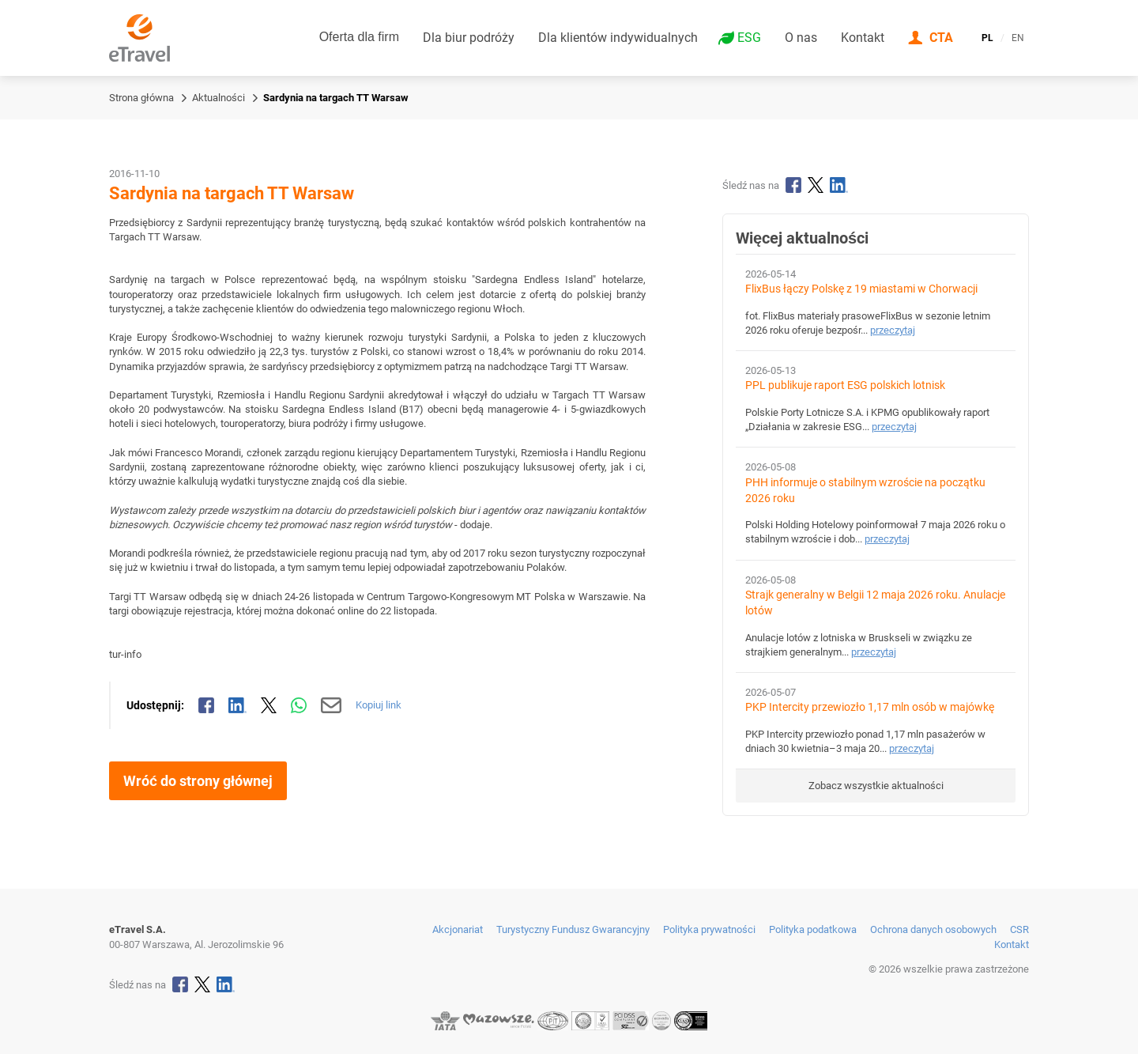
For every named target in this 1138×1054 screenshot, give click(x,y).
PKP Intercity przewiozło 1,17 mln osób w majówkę (869, 707)
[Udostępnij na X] (269, 705)
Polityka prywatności (709, 929)
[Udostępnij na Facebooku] (206, 705)
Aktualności (218, 98)
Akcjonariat (457, 929)
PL (987, 37)
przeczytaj (892, 330)
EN (1018, 37)
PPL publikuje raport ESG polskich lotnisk (845, 385)
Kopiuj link (378, 705)
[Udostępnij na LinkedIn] (237, 705)
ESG (749, 38)
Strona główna (141, 98)
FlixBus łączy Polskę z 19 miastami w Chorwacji (861, 289)
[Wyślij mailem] (331, 705)
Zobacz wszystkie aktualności (876, 785)
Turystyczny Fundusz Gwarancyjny (573, 929)
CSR (1019, 929)
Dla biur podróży (468, 37)
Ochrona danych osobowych (933, 929)
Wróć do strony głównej (198, 781)
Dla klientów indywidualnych (618, 37)
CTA (941, 37)
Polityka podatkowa (813, 929)
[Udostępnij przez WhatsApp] (299, 705)
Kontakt (862, 37)
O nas (801, 37)
